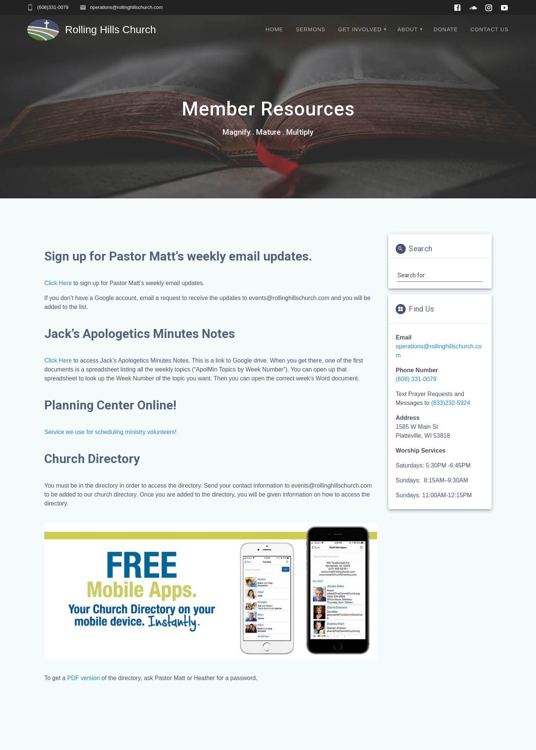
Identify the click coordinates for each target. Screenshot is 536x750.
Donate (446, 29)
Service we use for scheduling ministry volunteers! (110, 432)
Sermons (311, 29)
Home (274, 29)
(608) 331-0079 (416, 379)
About (408, 29)
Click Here (58, 360)
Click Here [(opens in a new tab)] (58, 283)
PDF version (83, 678)
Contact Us (489, 29)
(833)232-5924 (450, 403)
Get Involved (360, 29)
